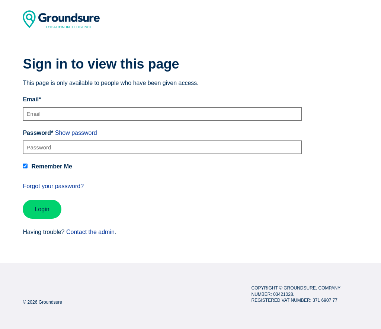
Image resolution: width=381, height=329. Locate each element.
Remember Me (51, 166)
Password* (38, 133)
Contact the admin (90, 232)
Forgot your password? (53, 186)
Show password (76, 133)
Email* (32, 99)
